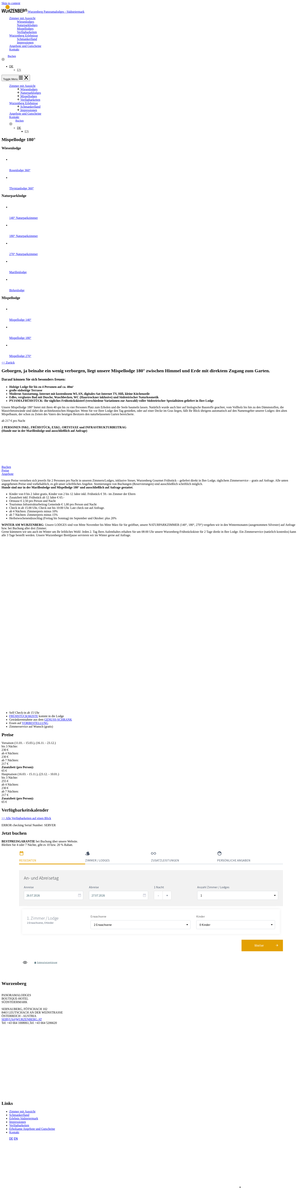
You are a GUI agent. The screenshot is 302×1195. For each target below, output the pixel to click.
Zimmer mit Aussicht (22, 18)
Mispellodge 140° (154, 312)
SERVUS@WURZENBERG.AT (22, 1019)
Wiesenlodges (25, 21)
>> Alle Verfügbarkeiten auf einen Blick (26, 818)
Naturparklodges (27, 25)
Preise (5, 470)
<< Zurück (8, 362)
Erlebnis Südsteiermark (23, 1118)
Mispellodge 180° (154, 331)
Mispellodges (25, 28)
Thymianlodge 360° (154, 181)
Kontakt (14, 49)
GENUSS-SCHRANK (58, 719)
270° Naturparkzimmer (154, 247)
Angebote (7, 474)
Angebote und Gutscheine (25, 46)
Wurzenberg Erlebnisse (23, 35)
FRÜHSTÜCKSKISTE (23, 716)
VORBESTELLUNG (35, 723)
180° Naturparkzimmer (154, 229)
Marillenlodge (154, 265)
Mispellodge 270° (154, 349)
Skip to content (11, 3)
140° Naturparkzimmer (154, 210)
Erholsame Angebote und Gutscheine (32, 1128)
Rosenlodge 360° (154, 163)
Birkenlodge (154, 283)
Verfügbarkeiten (27, 32)
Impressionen (25, 42)
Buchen (12, 56)
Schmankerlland (27, 39)
